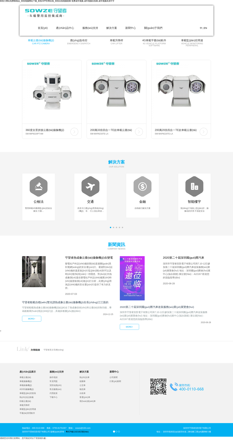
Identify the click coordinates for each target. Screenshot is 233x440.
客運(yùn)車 (85, 397)
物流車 (83, 389)
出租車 (83, 393)
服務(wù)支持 (90, 28)
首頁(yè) (43, 28)
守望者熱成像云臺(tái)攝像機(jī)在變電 (89, 259)
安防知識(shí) (55, 385)
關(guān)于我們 (153, 28)
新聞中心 (130, 28)
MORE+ (31, 322)
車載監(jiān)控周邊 (28, 409)
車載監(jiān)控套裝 (28, 393)
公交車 (83, 385)
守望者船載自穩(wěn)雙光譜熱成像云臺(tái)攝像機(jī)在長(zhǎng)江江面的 (65, 305)
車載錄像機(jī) (26, 385)
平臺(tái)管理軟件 (27, 413)
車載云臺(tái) (25, 378)
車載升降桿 (24, 405)
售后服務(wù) (55, 389)
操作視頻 (54, 378)
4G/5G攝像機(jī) (27, 389)
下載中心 (54, 397)
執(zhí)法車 (84, 378)
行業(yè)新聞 (115, 381)
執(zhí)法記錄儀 (26, 397)
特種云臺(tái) (25, 401)
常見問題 (54, 381)
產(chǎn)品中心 (65, 28)
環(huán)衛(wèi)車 (88, 401)
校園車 (83, 381)
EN (205, 28)
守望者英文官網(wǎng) (54, 350)
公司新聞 (113, 378)
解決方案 (111, 28)
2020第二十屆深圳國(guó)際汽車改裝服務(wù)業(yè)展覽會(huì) (157, 307)
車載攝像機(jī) (26, 381)
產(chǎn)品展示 (28, 372)
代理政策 (54, 393)
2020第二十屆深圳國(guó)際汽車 (184, 258)
